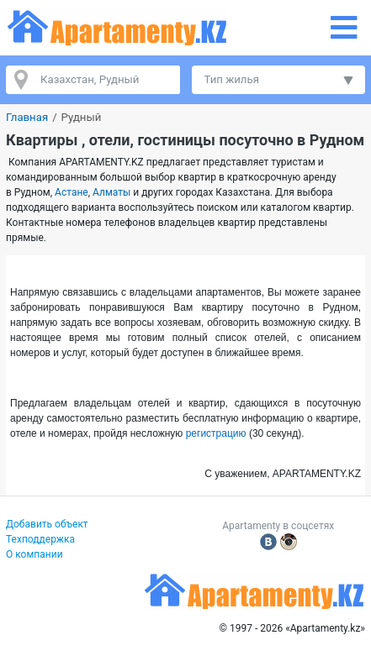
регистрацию (216, 433)
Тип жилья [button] (231, 79)
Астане (71, 192)
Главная (27, 117)
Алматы (111, 192)
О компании (34, 554)
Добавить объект (47, 524)
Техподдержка (40, 539)
